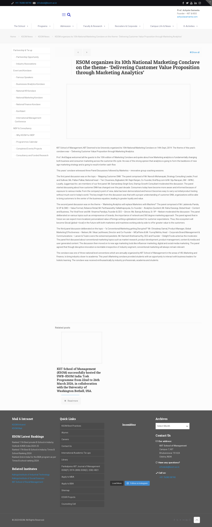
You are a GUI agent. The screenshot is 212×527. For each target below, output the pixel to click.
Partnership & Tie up (22, 50)
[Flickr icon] (183, 520)
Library (65, 459)
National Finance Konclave (28, 104)
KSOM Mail (17, 428)
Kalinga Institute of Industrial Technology (31, 474)
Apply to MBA (68, 477)
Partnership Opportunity (27, 57)
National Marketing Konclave (29, 97)
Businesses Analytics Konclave (30, 84)
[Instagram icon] (190, 520)
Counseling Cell (69, 504)
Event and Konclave (22, 70)
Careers (65, 439)
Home (13, 36)
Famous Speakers (24, 77)
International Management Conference (28, 120)
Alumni (65, 432)
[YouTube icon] (180, 520)
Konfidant (20, 111)
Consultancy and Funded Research (32, 155)
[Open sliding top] (208, 3)
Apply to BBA (68, 483)
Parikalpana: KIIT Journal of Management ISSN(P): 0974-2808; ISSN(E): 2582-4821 (81, 468)
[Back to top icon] (197, 520)
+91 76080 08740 (167, 477)
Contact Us (67, 446)
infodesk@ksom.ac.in (169, 467)
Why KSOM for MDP (25, 135)
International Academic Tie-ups (76, 453)
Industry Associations (26, 64)
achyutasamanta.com (187, 17)
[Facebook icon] (174, 520)
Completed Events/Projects (29, 148)
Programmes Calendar (27, 142)
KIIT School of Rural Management (27, 482)
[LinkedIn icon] (187, 520)
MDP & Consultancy (22, 128)
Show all (194, 52)
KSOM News (27, 36)
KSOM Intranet (19, 424)
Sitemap (65, 490)
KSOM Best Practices (71, 426)
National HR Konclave (26, 91)
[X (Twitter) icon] (177, 520)
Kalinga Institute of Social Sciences (28, 478)
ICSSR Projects (68, 497)
